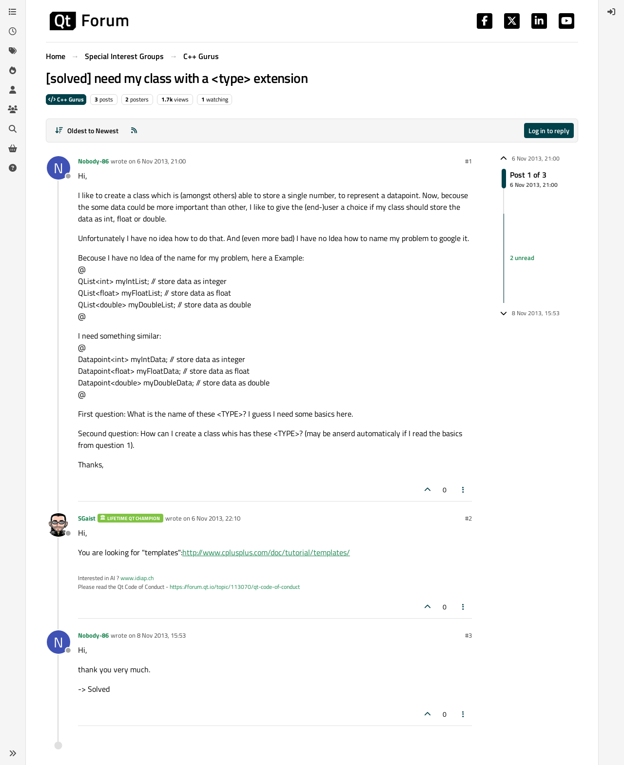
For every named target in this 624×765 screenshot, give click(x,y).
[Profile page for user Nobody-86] (58, 168)
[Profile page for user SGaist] (58, 525)
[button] (12, 753)
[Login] (611, 12)
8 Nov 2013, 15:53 (161, 635)
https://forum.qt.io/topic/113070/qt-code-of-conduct (235, 586)
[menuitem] (611, 12)
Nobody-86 (93, 161)
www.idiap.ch (137, 578)
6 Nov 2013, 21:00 (161, 161)
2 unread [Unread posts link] (522, 258)
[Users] (12, 90)
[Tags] (12, 51)
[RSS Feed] (134, 130)
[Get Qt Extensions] (12, 148)
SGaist (87, 518)
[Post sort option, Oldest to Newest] (86, 130)
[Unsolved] (12, 168)
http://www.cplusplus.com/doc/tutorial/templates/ (266, 552)
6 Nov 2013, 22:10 (216, 518)
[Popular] (12, 70)
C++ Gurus (66, 99)
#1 (468, 161)
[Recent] (12, 31)
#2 (468, 518)
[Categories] (12, 12)
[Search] (12, 129)
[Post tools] (463, 489)
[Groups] (12, 109)
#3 (468, 635)
